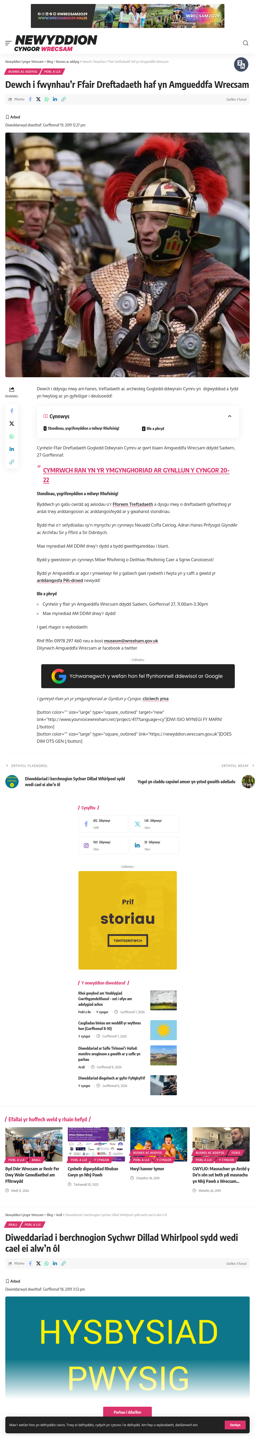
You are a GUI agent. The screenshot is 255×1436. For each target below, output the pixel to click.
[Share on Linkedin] (55, 99)
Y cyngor (102, 1012)
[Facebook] (102, 824)
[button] (235, 1425)
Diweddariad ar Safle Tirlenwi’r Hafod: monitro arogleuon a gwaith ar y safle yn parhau (109, 1054)
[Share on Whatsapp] (47, 99)
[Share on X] (38, 99)
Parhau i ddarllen (127, 1412)
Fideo (236, 1152)
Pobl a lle (52, 71)
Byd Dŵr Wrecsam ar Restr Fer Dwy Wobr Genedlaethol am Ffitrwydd (32, 1175)
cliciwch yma (155, 698)
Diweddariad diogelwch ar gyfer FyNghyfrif (111, 1078)
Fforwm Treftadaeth (133, 504)
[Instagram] (102, 845)
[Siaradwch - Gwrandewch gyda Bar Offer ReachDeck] (241, 64)
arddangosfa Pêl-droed (60, 580)
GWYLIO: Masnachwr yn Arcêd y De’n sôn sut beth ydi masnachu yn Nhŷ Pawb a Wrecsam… (221, 1175)
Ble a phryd (155, 428)
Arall (81, 1067)
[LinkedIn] (153, 845)
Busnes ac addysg (23, 71)
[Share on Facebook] (30, 99)
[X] (153, 824)
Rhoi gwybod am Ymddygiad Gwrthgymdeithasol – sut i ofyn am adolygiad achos (105, 999)
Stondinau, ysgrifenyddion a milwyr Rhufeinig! (83, 428)
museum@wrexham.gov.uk (131, 640)
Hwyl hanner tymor (147, 1168)
